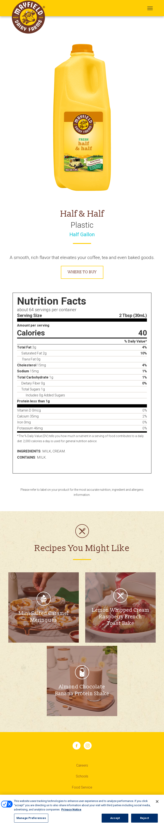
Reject (144, 819)
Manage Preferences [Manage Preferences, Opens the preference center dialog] (31, 819)
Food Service (82, 787)
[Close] (157, 803)
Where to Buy (82, 272)
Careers (82, 765)
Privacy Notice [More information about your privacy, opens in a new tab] (71, 810)
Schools (82, 776)
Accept (115, 819)
